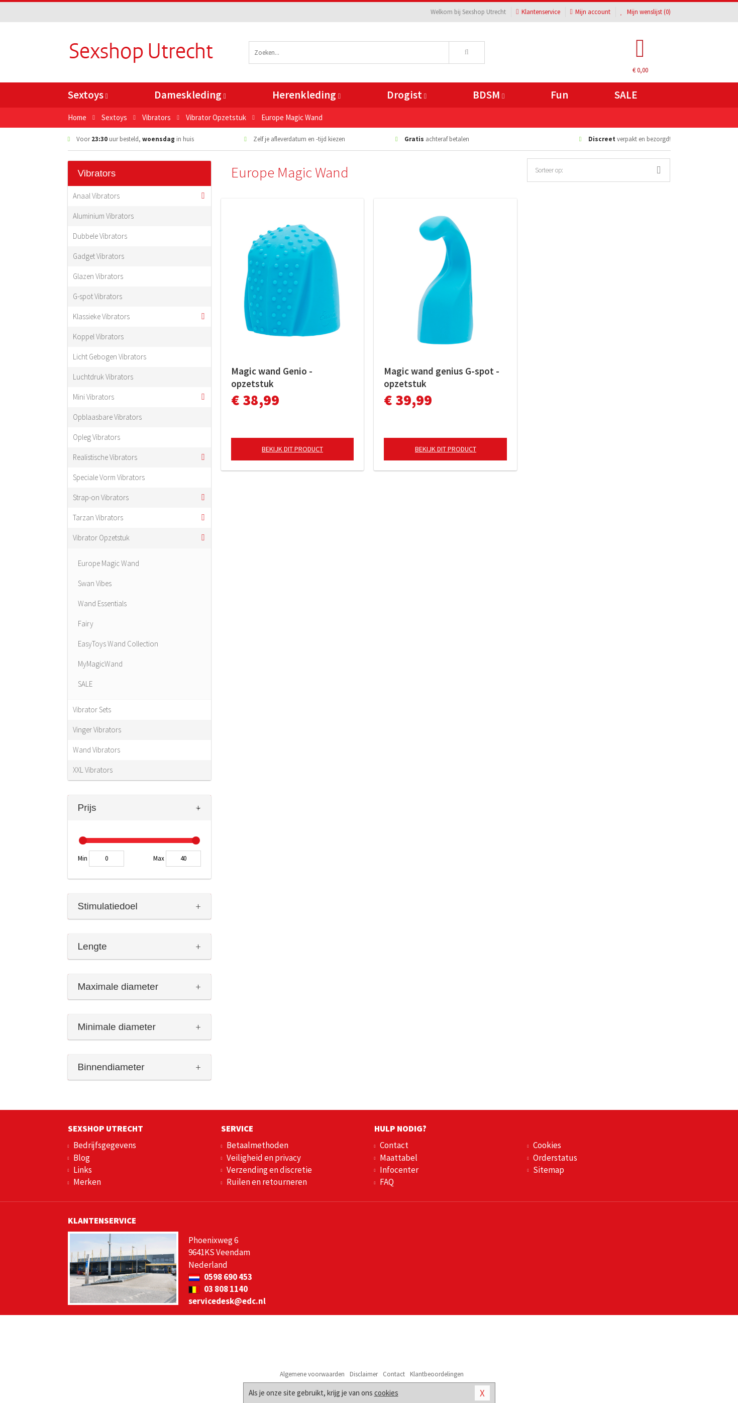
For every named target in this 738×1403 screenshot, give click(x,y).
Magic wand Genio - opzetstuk (271, 377)
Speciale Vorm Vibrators (109, 477)
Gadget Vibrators (98, 256)
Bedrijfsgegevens (104, 1145)
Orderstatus (555, 1157)
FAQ (387, 1181)
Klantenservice (538, 12)
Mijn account (590, 12)
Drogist (407, 95)
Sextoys (88, 95)
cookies (386, 1392)
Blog (81, 1157)
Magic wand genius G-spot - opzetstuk (441, 377)
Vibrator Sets (92, 709)
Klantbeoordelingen (437, 1374)
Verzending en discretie (269, 1169)
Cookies (547, 1145)
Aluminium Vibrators (103, 216)
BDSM (488, 95)
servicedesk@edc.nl (227, 1300)
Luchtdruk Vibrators (103, 377)
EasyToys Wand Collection (118, 643)
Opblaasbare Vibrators (107, 417)
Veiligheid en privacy (264, 1157)
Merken (87, 1181)
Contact (394, 1145)
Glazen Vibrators (98, 276)
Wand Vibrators (96, 750)
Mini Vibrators (93, 397)
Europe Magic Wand (108, 563)
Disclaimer (364, 1374)
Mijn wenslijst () (645, 12)
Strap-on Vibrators (101, 497)
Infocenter (399, 1169)
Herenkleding (306, 95)
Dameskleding (190, 95)
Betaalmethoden (257, 1145)
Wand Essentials (102, 603)
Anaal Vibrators (96, 196)
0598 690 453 (220, 1276)
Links (82, 1169)
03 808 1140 (218, 1288)
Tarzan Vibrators (98, 517)
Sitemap (548, 1169)
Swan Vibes (95, 583)
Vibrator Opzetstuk (101, 537)
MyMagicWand (100, 664)
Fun (559, 95)
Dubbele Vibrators (100, 236)
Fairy (85, 623)
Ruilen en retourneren (267, 1181)
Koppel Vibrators (98, 336)
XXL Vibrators (93, 770)
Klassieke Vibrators (101, 316)
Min (82, 858)
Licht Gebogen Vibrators (109, 356)
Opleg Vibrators (96, 437)
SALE (626, 95)
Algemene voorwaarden (312, 1374)
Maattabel (398, 1157)
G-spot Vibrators (97, 296)
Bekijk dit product (292, 448)
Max (158, 858)
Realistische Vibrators (105, 457)
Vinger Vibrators (97, 729)
